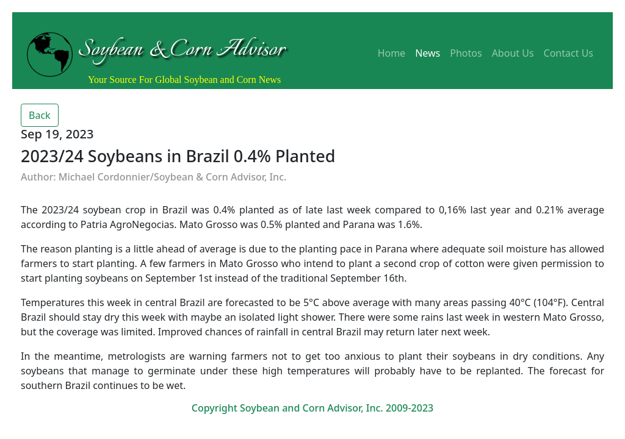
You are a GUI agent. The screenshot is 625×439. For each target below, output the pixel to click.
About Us (513, 53)
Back (40, 115)
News (427, 53)
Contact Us (568, 53)
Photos (466, 53)
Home (392, 53)
